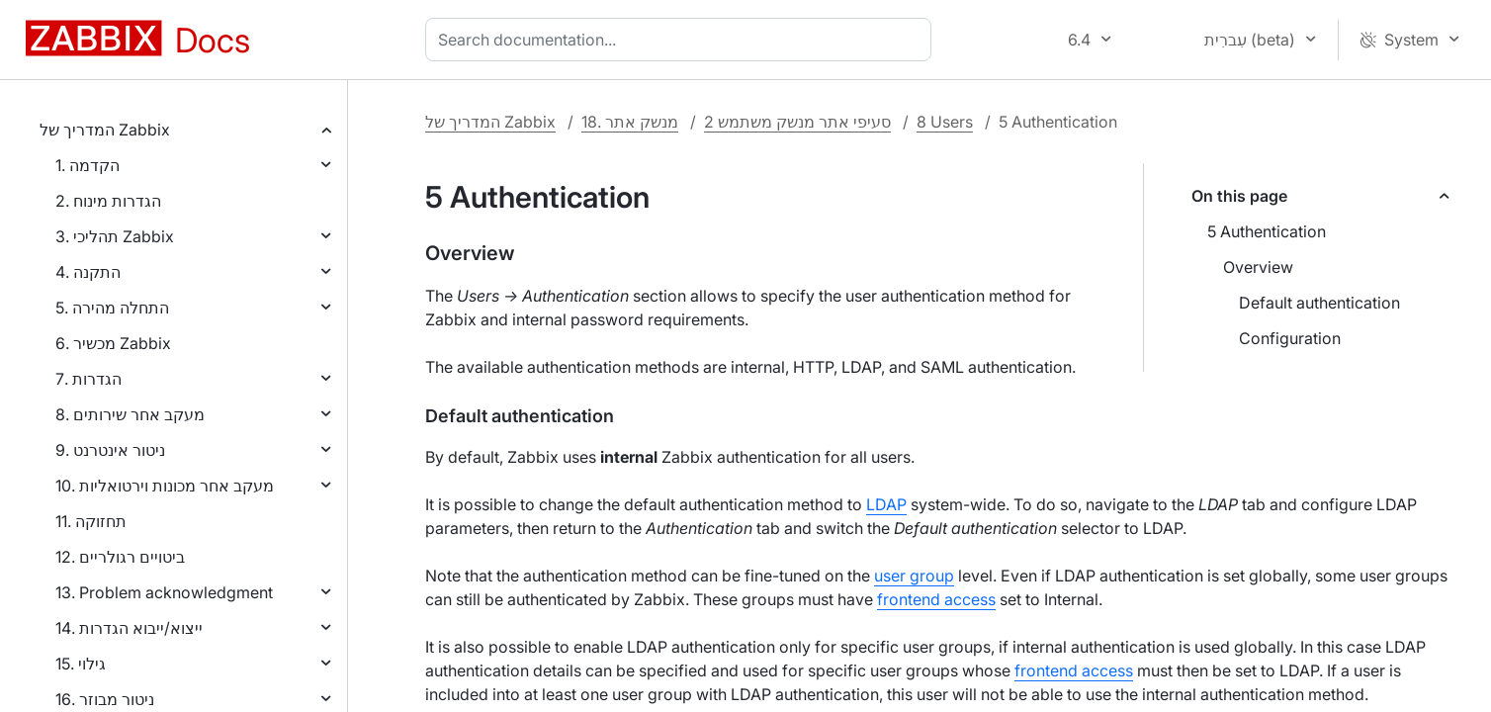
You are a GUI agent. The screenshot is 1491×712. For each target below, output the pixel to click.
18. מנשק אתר (629, 122)
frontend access (936, 599)
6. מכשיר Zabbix (113, 343)
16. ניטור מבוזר (104, 699)
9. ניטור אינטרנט (110, 450)
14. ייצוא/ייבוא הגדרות (129, 628)
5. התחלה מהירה (112, 307)
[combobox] (682, 39)
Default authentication (1319, 302)
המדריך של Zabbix (105, 129)
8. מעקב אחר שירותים (130, 414)
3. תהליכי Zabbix (114, 236)
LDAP (886, 504)
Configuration (1290, 338)
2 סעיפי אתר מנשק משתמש (797, 122)
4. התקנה (88, 272)
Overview (1258, 267)
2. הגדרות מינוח (108, 201)
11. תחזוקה (91, 521)
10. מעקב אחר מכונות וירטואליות (164, 485)
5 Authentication (1266, 231)
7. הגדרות (88, 379)
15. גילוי (80, 663)
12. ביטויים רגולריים (120, 557)
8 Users (945, 122)
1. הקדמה (87, 165)
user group (914, 575)
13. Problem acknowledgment (164, 592)
